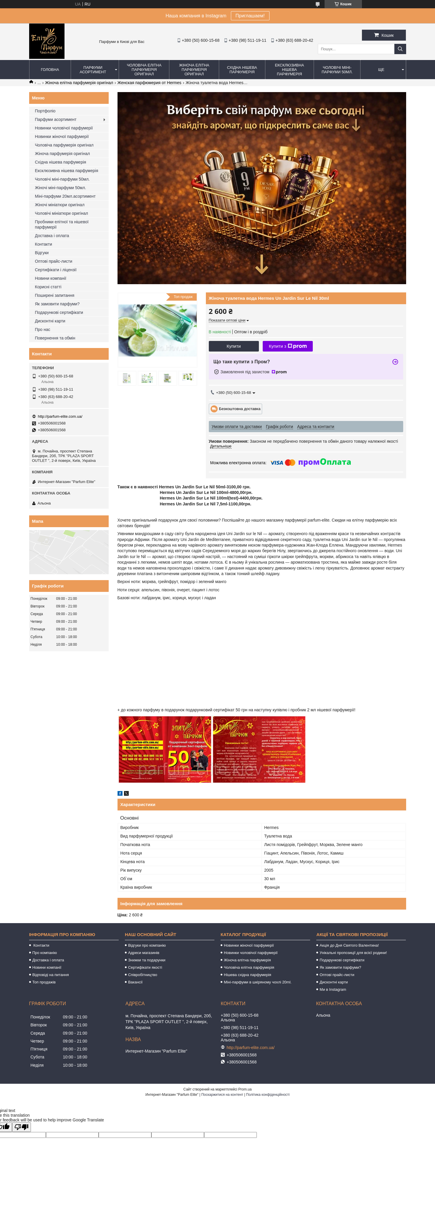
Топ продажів (44, 982)
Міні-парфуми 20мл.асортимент (65, 196)
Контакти (43, 244)
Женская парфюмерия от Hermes (149, 82)
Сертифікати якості (145, 967)
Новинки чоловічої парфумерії (64, 128)
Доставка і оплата (52, 235)
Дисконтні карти (50, 321)
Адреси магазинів (143, 952)
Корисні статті (48, 286)
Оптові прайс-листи (53, 261)
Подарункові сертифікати (59, 312)
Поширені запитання (55, 295)
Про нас (42, 329)
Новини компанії (50, 278)
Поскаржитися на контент (222, 1095)
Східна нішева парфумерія (242, 69)
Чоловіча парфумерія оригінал (64, 145)
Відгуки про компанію (147, 945)
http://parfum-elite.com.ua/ (60, 416)
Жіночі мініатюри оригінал (60, 204)
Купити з (288, 346)
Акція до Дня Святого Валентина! (349, 945)
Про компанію (44, 952)
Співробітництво (142, 975)
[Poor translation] (21, 1127)
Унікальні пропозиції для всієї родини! (353, 952)
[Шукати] (400, 49)
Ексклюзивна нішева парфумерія (289, 69)
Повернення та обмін (55, 338)
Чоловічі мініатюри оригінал (61, 213)
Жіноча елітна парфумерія (247, 960)
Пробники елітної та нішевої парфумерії (62, 224)
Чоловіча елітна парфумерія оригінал (144, 69)
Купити (234, 346)
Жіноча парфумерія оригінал (62, 153)
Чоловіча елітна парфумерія (249, 967)
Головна (50, 69)
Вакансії (135, 982)
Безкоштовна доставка (240, 408)
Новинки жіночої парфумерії (62, 136)
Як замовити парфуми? (57, 304)
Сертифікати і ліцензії (56, 269)
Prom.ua (245, 1089)
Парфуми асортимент (93, 69)
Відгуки (42, 252)
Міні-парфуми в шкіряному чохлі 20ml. (258, 982)
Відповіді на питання (50, 975)
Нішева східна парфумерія (247, 975)
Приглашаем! (250, 15)
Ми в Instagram (333, 989)
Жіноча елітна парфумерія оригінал (194, 69)
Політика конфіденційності (268, 1095)
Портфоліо (45, 111)
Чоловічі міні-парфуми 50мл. (337, 69)
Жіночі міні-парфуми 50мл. (60, 187)
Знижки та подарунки (147, 960)
